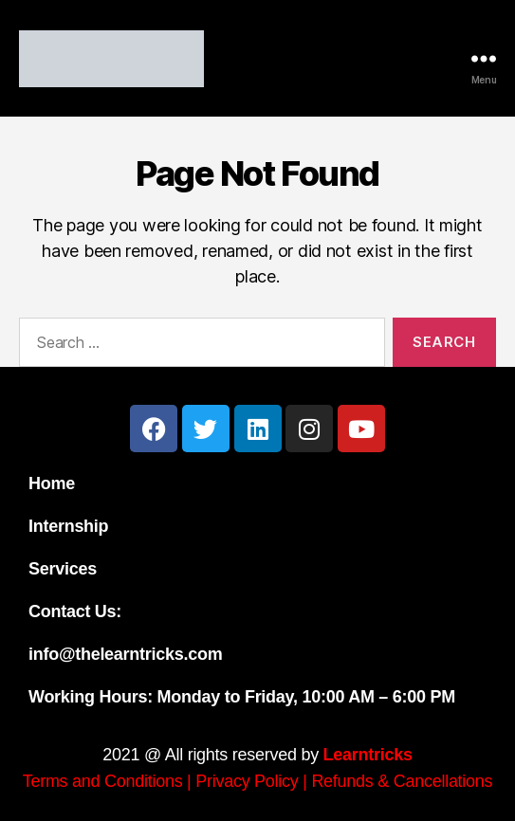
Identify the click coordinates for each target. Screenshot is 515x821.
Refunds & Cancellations (401, 781)
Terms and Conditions (103, 781)
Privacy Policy (246, 781)
